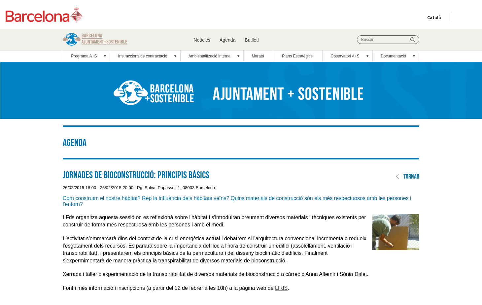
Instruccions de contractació (142, 56)
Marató (258, 56)
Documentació (393, 56)
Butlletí (252, 40)
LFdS (281, 288)
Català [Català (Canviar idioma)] (432, 19)
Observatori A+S (345, 56)
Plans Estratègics (297, 56)
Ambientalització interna (209, 56)
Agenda (227, 40)
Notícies (202, 40)
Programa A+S (84, 56)
